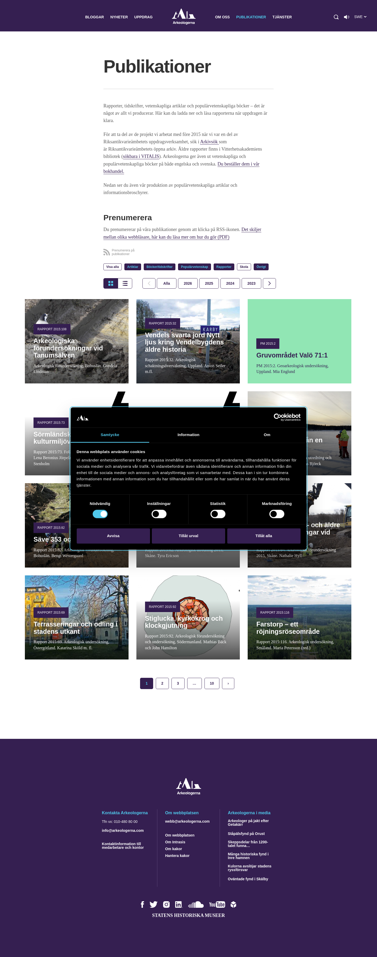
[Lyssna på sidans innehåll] (346, 17)
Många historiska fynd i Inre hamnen (248, 855)
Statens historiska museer (188, 914)
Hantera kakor (177, 855)
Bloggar (94, 17)
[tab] (188, 283)
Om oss (222, 17)
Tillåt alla (264, 536)
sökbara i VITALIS (141, 156)
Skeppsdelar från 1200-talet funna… (248, 843)
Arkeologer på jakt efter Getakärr (248, 822)
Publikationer (251, 17)
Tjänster (282, 17)
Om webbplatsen (180, 835)
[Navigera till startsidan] (188, 793)
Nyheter (119, 17)
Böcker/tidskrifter (160, 266)
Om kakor (173, 848)
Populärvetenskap (194, 266)
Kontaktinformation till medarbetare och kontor (123, 845)
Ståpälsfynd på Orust (246, 833)
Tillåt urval (188, 536)
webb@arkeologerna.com (187, 821)
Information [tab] (188, 434)
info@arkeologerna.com (123, 830)
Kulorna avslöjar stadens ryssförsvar (249, 867)
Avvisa (113, 536)
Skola (244, 266)
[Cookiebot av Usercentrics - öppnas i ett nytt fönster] (278, 417)
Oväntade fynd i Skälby (248, 878)
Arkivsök (209, 141)
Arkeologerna (184, 17)
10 (212, 683)
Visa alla (112, 266)
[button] (336, 17)
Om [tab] (267, 434)
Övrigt (261, 266)
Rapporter (224, 266)
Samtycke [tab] (110, 434)
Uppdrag (143, 17)
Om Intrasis (175, 841)
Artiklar (132, 266)
